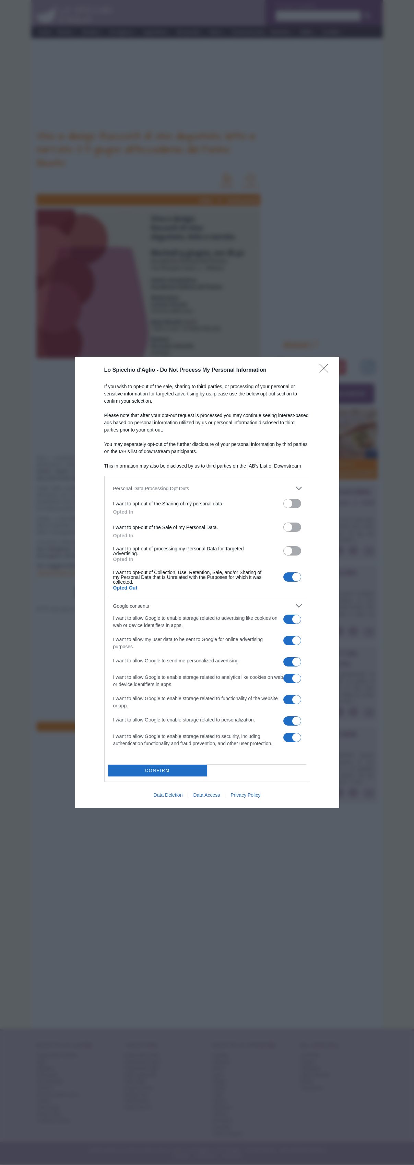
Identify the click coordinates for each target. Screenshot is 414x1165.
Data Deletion (168, 795)
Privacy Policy (245, 795)
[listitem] (207, 488)
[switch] (292, 503)
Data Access (206, 795)
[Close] (325, 370)
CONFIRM (157, 770)
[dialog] (207, 582)
